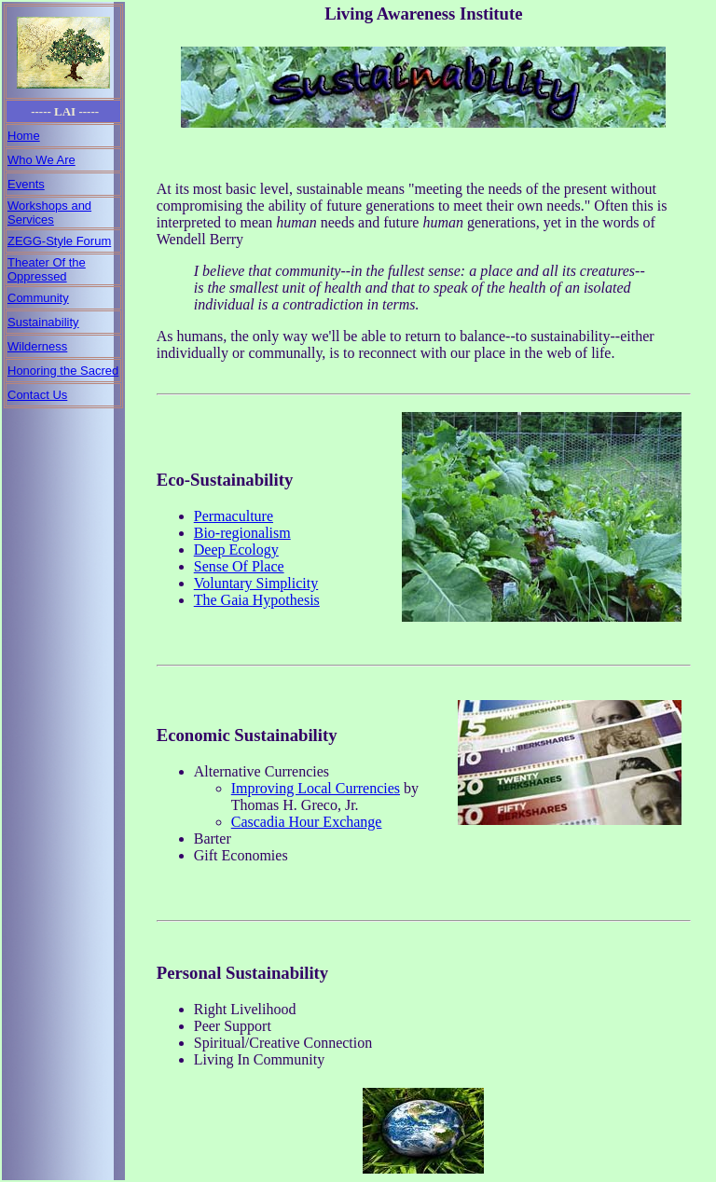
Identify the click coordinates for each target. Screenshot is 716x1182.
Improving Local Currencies (315, 788)
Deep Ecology (236, 549)
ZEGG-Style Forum (59, 241)
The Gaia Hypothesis (257, 600)
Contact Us (37, 395)
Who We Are (41, 160)
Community (38, 298)
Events (26, 184)
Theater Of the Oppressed (46, 269)
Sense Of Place (239, 566)
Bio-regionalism (242, 533)
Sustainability (43, 322)
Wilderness (37, 346)
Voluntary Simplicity (256, 583)
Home (23, 136)
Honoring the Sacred (62, 371)
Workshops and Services (49, 213)
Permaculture (233, 516)
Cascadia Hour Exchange (306, 822)
